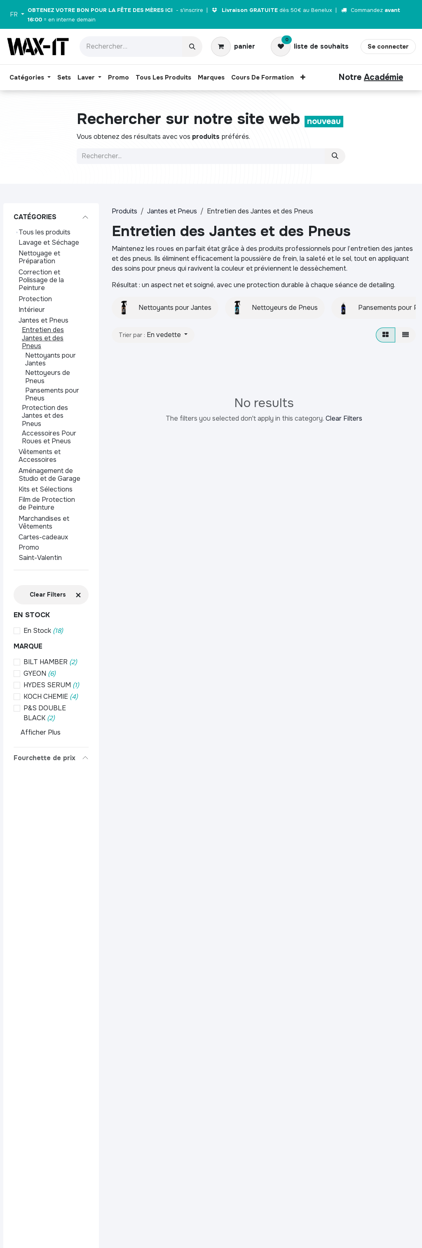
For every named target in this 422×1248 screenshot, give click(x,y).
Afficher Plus (41, 732)
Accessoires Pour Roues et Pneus (49, 437)
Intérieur (32, 310)
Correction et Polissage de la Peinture (41, 280)
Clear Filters (344, 418)
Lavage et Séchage (49, 242)
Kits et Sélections (46, 489)
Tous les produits (44, 232)
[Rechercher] (192, 46)
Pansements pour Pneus (52, 394)
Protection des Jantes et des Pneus (45, 416)
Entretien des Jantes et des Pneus (43, 338)
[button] (153, 335)
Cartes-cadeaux (43, 537)
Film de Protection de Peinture (47, 503)
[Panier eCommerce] (233, 46)
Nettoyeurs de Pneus (47, 376)
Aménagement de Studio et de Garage (49, 474)
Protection (35, 299)
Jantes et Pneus (43, 320)
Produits (124, 211)
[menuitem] (30, 78)
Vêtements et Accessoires (40, 456)
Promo (29, 547)
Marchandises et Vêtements (44, 522)
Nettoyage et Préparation (39, 257)
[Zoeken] (335, 156)
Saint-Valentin (40, 558)
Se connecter (388, 46)
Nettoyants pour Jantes (50, 359)
